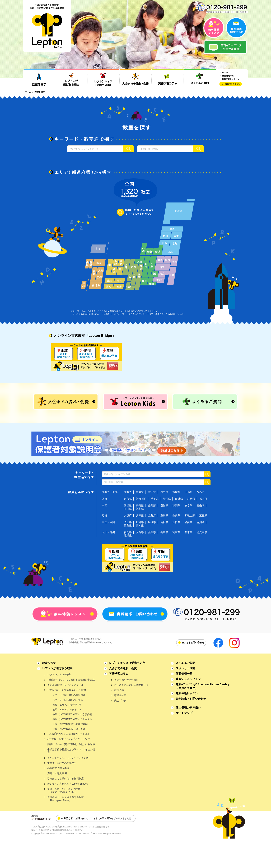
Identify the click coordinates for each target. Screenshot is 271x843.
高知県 (140, 525)
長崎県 (164, 532)
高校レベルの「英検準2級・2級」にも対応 (71, 744)
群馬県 (191, 498)
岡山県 (128, 522)
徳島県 (128, 525)
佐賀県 (152, 532)
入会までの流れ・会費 (123, 668)
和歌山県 (190, 515)
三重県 (203, 515)
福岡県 (128, 532)
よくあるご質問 (185, 662)
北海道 (128, 491)
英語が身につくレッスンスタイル (65, 684)
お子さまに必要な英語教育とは (131, 685)
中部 (104, 505)
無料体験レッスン (187, 693)
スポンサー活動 (185, 668)
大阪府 (128, 515)
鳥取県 (152, 522)
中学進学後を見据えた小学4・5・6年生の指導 (71, 751)
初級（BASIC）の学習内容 (67, 704)
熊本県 (188, 532)
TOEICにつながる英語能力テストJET (68, 733)
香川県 (200, 522)
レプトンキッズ (128, 662)
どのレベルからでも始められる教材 (66, 690)
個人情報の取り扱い (188, 707)
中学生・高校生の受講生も (61, 763)
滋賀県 (164, 515)
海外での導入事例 (57, 773)
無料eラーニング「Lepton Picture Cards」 (203, 686)
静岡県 (176, 505)
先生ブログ (120, 700)
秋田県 (152, 491)
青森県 (140, 491)
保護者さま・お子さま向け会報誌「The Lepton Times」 (65, 799)
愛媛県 (188, 522)
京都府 (152, 515)
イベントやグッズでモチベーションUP (68, 757)
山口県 (176, 522)
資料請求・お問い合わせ (191, 698)
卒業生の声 (120, 695)
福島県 (200, 491)
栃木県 (203, 498)
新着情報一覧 (184, 673)
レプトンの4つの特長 (59, 674)
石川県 (128, 508)
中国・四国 (108, 522)
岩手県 (164, 491)
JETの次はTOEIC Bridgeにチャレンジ (68, 738)
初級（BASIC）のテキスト (67, 709)
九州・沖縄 (108, 532)
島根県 (164, 522)
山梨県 (152, 505)
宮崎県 (176, 532)
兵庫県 (140, 515)
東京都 (128, 498)
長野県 (140, 505)
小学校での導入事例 (58, 768)
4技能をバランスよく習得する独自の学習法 (71, 679)
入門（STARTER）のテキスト (69, 699)
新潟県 (128, 505)
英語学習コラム (118, 673)
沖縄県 (128, 535)
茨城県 (179, 498)
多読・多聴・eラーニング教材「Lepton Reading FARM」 (63, 790)
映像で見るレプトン (188, 679)
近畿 (104, 515)
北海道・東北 (110, 491)
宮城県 (176, 491)
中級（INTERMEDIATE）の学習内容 (72, 714)
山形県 (188, 491)
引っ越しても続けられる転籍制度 (65, 778)
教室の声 (119, 690)
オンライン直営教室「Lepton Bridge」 (68, 783)
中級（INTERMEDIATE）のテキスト (72, 719)
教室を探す (49, 662)
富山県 (200, 505)
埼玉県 (167, 498)
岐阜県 (188, 505)
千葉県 (154, 498)
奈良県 (176, 515)
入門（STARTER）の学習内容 (69, 695)
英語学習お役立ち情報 (126, 679)
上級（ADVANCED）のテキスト (70, 729)
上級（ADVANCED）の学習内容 (70, 724)
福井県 (140, 508)
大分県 (140, 532)
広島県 (140, 522)
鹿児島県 (202, 532)
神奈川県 (141, 498)
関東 (104, 498)
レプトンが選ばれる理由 (57, 668)
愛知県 (164, 505)
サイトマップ (184, 712)
